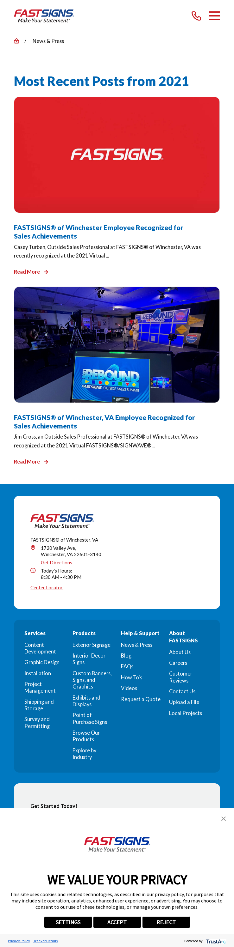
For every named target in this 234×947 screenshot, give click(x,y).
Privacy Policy (19, 940)
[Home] (44, 16)
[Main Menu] (214, 15)
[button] (223, 818)
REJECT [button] (166, 922)
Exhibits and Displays (86, 701)
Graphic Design (42, 662)
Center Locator (46, 587)
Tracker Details (45, 940)
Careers (178, 663)
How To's (131, 677)
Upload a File (184, 702)
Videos (129, 688)
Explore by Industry (84, 753)
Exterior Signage (92, 645)
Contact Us (182, 691)
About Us (180, 652)
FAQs (127, 666)
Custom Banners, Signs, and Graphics (92, 680)
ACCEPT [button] (117, 922)
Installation (37, 673)
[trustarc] (215, 941)
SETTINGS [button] (68, 922)
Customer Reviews (180, 677)
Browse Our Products (86, 736)
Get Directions (56, 562)
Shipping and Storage (39, 705)
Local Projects (185, 713)
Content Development (40, 648)
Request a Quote (141, 699)
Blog (126, 656)
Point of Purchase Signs (90, 718)
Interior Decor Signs (89, 659)
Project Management (40, 687)
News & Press (136, 645)
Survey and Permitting (37, 722)
